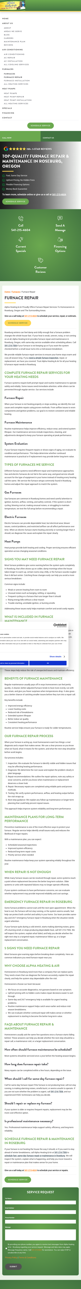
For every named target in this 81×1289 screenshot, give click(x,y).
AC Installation (13, 61)
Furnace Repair (13, 77)
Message (7, 1227)
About (7, 28)
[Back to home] (12, 5)
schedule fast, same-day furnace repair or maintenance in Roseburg (35, 1156)
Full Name (8, 1198)
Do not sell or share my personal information (21, 663)
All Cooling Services (16, 64)
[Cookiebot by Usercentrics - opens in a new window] (68, 625)
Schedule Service (40, 125)
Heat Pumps (8, 88)
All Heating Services (16, 84)
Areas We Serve (13, 31)
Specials (7, 108)
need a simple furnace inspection (43, 358)
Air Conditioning (12, 49)
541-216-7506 (11, 345)
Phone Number (10, 1217)
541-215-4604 (59, 194)
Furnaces (8, 69)
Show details (67, 656)
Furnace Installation (17, 80)
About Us (7, 23)
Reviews (8, 45)
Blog (7, 35)
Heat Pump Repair (14, 97)
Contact (7, 118)
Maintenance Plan (14, 41)
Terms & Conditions (27, 1257)
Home (5, 18)
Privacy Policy (11, 1257)
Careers (9, 38)
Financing (8, 113)
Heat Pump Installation (18, 100)
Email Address (10, 1208)
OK (59, 663)
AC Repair (9, 58)
